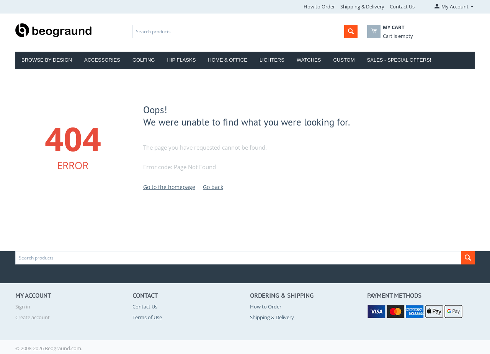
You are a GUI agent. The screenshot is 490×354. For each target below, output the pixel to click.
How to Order (319, 6)
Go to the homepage (169, 187)
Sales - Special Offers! (399, 60)
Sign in (22, 306)
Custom (343, 60)
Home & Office (227, 60)
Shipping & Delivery (362, 6)
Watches (309, 60)
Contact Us (402, 6)
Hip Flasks (181, 60)
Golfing (143, 60)
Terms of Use (147, 317)
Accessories (102, 60)
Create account (32, 317)
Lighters (272, 60)
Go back (213, 187)
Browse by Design (46, 60)
